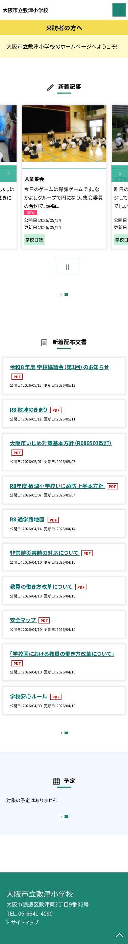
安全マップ (23, 627)
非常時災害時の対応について (45, 560)
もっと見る (60, 296)
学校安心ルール (29, 703)
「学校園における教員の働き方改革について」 (62, 661)
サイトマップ (25, 922)
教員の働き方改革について (42, 593)
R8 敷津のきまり (29, 416)
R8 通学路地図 (28, 526)
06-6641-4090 (35, 913)
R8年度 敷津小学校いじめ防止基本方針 (57, 493)
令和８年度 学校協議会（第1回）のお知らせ (59, 374)
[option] (64, 177)
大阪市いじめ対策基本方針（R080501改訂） (61, 450)
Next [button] (119, 173)
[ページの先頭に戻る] (119, 936)
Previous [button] (8, 173)
